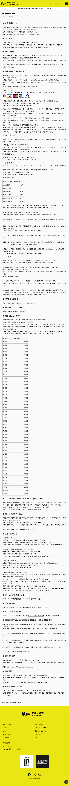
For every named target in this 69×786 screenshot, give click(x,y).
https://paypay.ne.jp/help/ (10, 276)
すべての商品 (7, 724)
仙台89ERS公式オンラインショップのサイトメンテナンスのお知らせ (34, 8)
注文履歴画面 (27, 607)
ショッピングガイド (41, 728)
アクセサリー (7, 738)
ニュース (37, 738)
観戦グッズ (6, 734)
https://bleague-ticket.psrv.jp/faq (22, 667)
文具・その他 (39, 724)
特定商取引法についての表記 (11, 749)
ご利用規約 (6, 743)
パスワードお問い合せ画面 (36, 616)
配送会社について (40, 731)
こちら (25, 34)
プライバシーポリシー (9, 746)
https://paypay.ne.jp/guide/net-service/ (14, 269)
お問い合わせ (39, 734)
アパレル (6, 728)
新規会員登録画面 (42, 27)
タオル (5, 731)
